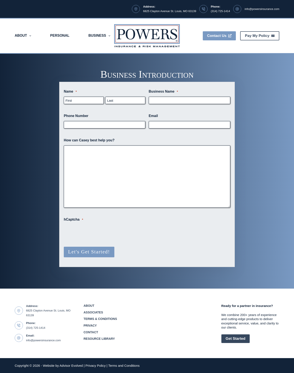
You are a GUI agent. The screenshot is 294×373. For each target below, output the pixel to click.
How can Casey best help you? (89, 140)
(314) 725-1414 (220, 11)
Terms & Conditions (100, 318)
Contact (91, 332)
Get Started (236, 338)
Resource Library (99, 338)
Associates (93, 312)
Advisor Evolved (71, 365)
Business (100, 35)
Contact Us (219, 36)
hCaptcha (73, 219)
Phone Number (76, 116)
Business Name (163, 91)
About (24, 35)
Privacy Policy (95, 365)
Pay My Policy (260, 36)
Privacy (90, 325)
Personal (59, 35)
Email (153, 116)
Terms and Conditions (124, 365)
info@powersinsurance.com (261, 9)
